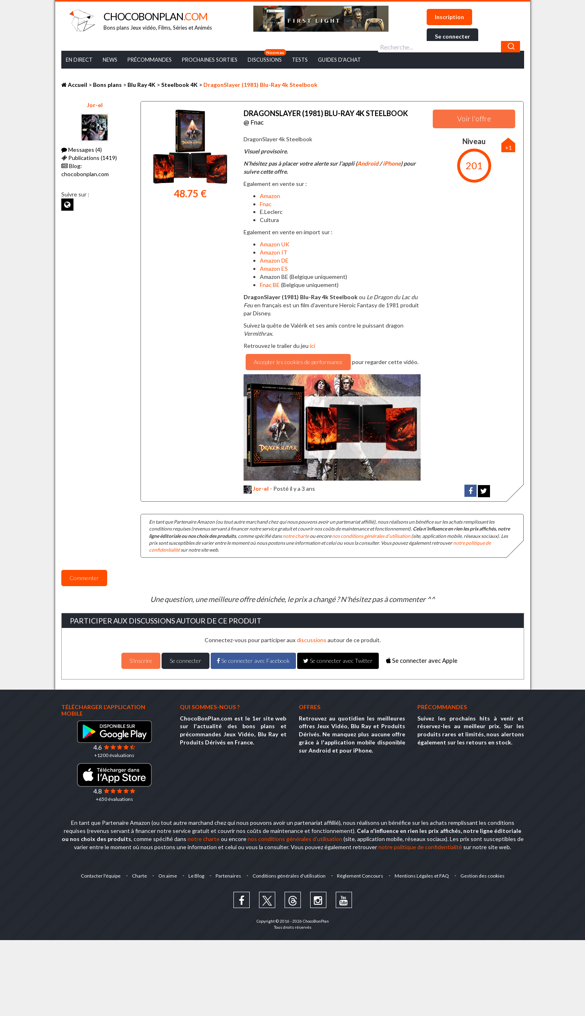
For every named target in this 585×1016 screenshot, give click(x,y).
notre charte (296, 536)
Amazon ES (274, 268)
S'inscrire (141, 660)
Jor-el (95, 104)
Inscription (449, 16)
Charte (139, 876)
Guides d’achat (339, 59)
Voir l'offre (474, 118)
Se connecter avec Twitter (338, 660)
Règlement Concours (360, 876)
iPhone (392, 163)
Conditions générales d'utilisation (289, 876)
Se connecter (452, 36)
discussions (311, 639)
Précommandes (149, 59)
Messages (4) (81, 149)
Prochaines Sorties (209, 59)
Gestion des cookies (482, 876)
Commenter (84, 577)
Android (367, 163)
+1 (508, 147)
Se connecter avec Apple (422, 660)
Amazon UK (274, 244)
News (110, 59)
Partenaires (228, 876)
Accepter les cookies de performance (298, 361)
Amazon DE (274, 260)
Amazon (270, 195)
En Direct (79, 59)
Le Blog (196, 876)
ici (312, 345)
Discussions (265, 59)
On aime (167, 876)
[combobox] (449, 46)
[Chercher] (510, 46)
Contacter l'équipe (101, 876)
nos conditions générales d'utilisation (371, 536)
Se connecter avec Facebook (253, 660)
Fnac (266, 204)
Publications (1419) (89, 157)
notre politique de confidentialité (420, 846)
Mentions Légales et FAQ (422, 876)
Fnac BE (270, 284)
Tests (300, 59)
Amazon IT (273, 252)
